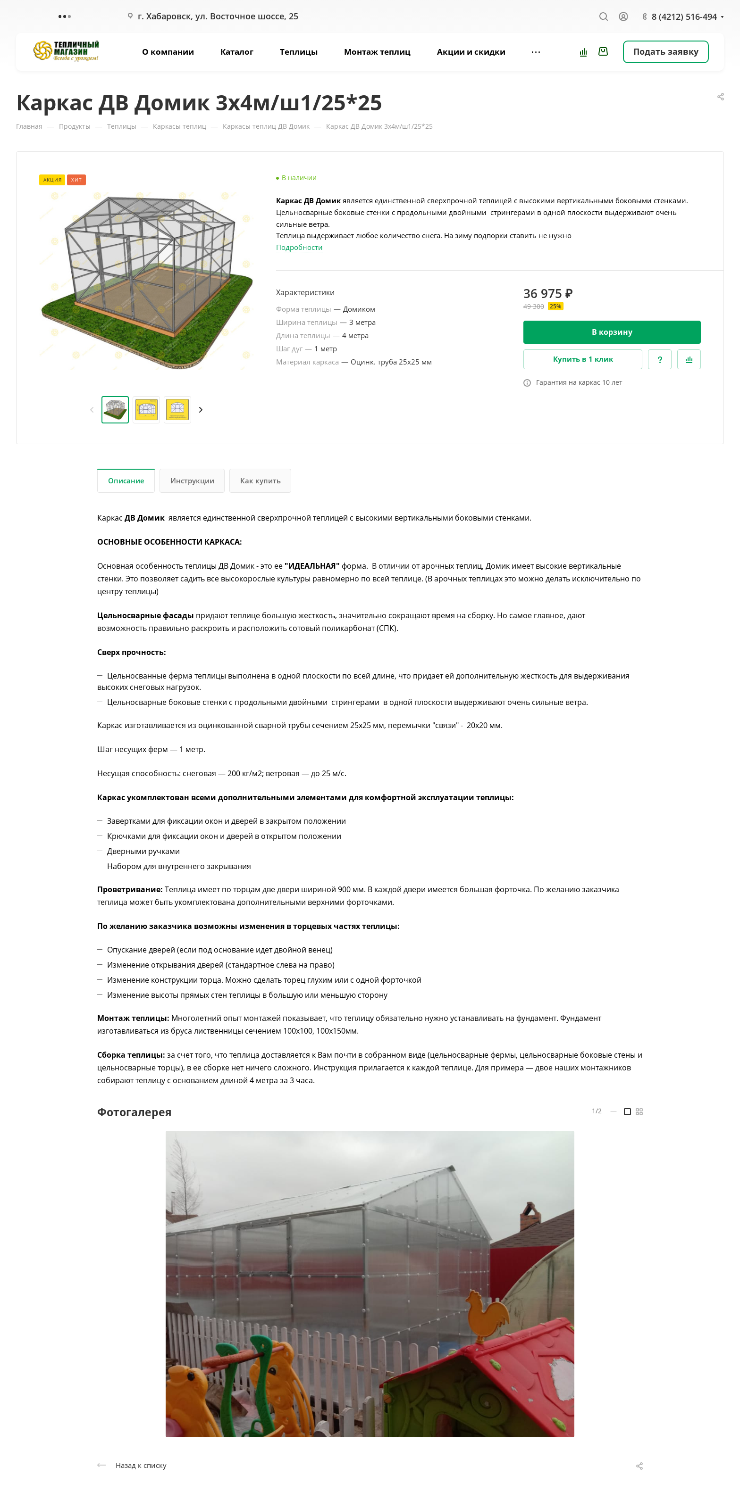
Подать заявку (665, 51)
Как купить (260, 480)
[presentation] (92, 409)
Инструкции (192, 480)
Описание (126, 480)
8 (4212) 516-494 (684, 16)
